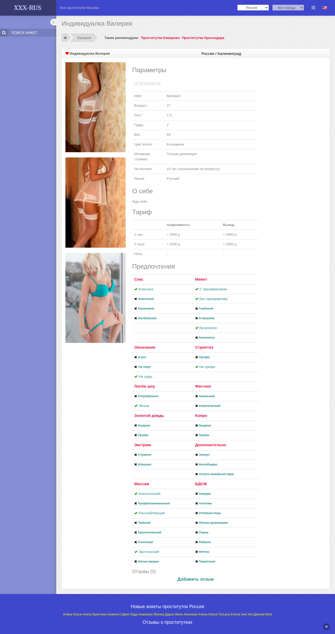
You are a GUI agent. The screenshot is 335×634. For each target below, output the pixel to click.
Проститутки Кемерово (160, 38)
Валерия (84, 38)
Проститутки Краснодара (203, 38)
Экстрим (142, 445)
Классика (146, 289)
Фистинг (203, 386)
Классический (149, 494)
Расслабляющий (152, 513)
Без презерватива (213, 299)
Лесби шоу (144, 386)
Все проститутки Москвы (79, 8)
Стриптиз (204, 347)
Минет (201, 279)
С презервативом (213, 289)
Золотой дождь (149, 415)
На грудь (145, 376)
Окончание (144, 347)
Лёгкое (144, 406)
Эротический (149, 552)
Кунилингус (208, 328)
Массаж (141, 484)
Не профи (207, 367)
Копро (201, 415)
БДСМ (201, 484)
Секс (138, 279)
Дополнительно (210, 445)
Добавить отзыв (195, 579)
